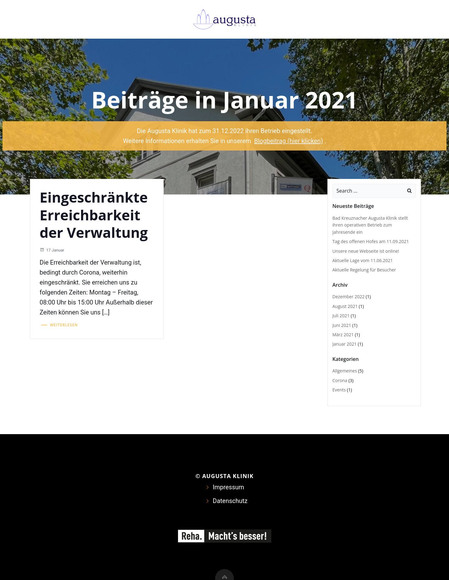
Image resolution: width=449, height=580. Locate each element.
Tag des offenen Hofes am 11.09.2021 (370, 241)
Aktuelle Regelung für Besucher (364, 270)
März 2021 (343, 335)
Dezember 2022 (348, 297)
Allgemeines (344, 371)
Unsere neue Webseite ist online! (365, 251)
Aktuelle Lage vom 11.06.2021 (362, 260)
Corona (339, 380)
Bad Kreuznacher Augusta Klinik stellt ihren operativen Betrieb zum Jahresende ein (370, 225)
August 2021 (345, 306)
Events (339, 390)
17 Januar (52, 250)
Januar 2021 (344, 344)
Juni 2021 (341, 325)
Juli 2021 (341, 316)
